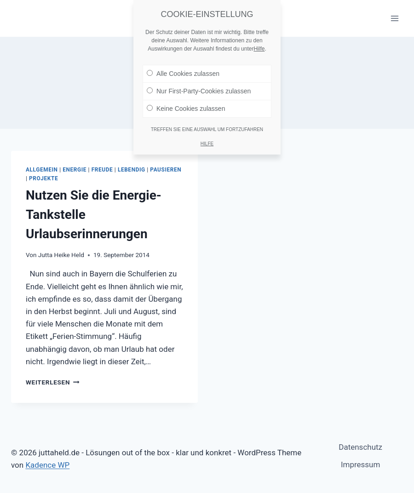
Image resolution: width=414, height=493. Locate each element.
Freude (102, 169)
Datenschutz (360, 447)
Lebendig (131, 169)
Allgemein (42, 169)
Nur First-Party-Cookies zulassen (199, 87)
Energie (74, 169)
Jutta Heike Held (61, 254)
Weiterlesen (53, 382)
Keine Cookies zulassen (186, 104)
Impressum (360, 464)
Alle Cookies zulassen (183, 69)
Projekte (43, 178)
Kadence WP (47, 465)
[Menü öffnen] (394, 18)
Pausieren (165, 169)
